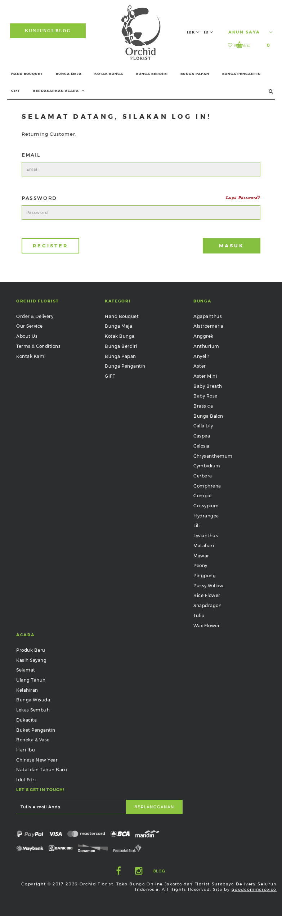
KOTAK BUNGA (108, 74)
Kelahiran (27, 690)
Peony (200, 565)
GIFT (15, 91)
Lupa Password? (243, 198)
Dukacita (26, 720)
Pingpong (204, 575)
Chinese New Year (37, 760)
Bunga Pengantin (125, 366)
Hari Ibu (25, 750)
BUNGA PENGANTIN (241, 74)
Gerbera (202, 476)
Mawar (201, 555)
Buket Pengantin (35, 730)
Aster (199, 366)
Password (141, 198)
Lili (196, 525)
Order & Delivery (34, 316)
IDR (193, 32)
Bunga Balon (208, 416)
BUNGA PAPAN (194, 74)
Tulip (199, 615)
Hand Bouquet (122, 316)
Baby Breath (207, 386)
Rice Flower (206, 595)
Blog (159, 871)
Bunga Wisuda (33, 699)
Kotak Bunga (120, 336)
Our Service (29, 326)
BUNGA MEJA (69, 74)
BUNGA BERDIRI (152, 74)
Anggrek (203, 336)
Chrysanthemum (213, 456)
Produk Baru (30, 650)
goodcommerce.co (254, 889)
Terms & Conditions (38, 346)
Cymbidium (206, 465)
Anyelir (201, 356)
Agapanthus (207, 316)
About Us (26, 336)
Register (50, 245)
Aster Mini (205, 376)
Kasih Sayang (31, 660)
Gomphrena (207, 486)
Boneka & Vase (33, 739)
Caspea (201, 436)
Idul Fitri (26, 779)
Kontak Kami (31, 356)
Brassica (203, 406)
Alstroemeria (208, 326)
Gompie (202, 495)
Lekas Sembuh (33, 710)
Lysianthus (205, 535)
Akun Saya (250, 32)
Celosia (201, 446)
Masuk (231, 245)
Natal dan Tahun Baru (41, 769)
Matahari (203, 545)
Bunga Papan (120, 356)
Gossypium (206, 505)
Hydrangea (206, 515)
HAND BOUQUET (27, 74)
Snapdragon (207, 605)
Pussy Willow (208, 585)
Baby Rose (205, 396)
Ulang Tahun (31, 680)
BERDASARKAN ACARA (59, 90)
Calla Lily (203, 425)
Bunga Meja (118, 326)
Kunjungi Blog (48, 30)
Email (31, 155)
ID (208, 32)
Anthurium (206, 346)
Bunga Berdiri (121, 346)
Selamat (25, 670)
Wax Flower (206, 625)
